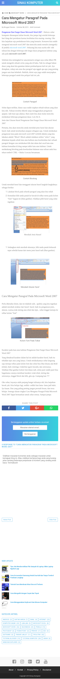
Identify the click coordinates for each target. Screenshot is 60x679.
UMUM (45, 639)
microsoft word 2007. (18, 48)
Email (32, 620)
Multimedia (26, 627)
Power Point (21, 631)
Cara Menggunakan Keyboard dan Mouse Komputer (28, 603)
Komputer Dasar (9, 623)
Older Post (52, 520)
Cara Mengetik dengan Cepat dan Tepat (24, 594)
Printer (34, 631)
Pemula (39, 627)
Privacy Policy (33, 670)
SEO (44, 631)
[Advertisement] (20, 541)
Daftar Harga (19, 620)
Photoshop (7, 631)
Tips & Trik (37, 635)
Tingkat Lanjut (21, 635)
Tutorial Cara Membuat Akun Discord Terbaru (26, 585)
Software (7, 635)
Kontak (20, 670)
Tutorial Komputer (30, 639)
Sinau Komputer (30, 3)
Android (6, 620)
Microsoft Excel (39, 623)
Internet (42, 620)
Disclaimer (47, 670)
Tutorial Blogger (10, 639)
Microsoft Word (9, 627)
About (10, 670)
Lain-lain (25, 623)
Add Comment (35, 27)
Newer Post (7, 520)
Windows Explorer (10, 642)
